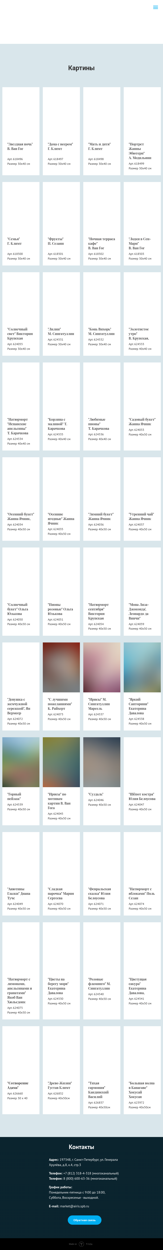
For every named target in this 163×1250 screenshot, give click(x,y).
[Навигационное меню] (155, 7)
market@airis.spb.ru (74, 1206)
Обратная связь (84, 1220)
